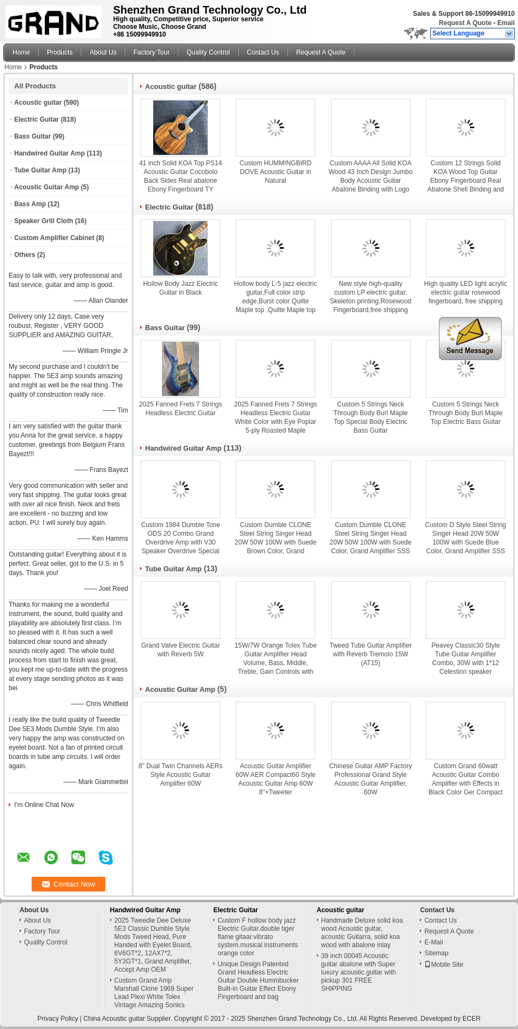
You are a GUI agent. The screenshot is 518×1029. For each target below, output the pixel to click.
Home (21, 52)
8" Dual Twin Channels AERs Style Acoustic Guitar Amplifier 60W (180, 774)
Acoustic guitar (38, 102)
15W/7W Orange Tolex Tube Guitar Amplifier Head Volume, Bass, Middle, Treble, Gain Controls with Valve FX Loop (275, 663)
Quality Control (208, 52)
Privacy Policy (58, 1018)
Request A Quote (465, 23)
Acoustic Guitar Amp (46, 187)
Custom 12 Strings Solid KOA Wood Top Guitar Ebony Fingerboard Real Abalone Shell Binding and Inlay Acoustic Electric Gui (465, 180)
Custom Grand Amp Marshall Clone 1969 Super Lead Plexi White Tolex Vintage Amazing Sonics (154, 993)
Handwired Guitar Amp (49, 153)
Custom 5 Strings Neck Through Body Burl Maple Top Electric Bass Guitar (466, 413)
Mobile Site (443, 964)
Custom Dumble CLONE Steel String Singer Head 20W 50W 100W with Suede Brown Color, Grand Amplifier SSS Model (275, 542)
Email (506, 23)
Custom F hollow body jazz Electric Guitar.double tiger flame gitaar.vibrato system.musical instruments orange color (258, 937)
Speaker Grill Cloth (43, 221)
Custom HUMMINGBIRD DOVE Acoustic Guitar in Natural (275, 171)
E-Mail (433, 942)
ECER (471, 1018)
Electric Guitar (36, 119)
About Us (102, 52)
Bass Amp (30, 204)
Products (60, 52)
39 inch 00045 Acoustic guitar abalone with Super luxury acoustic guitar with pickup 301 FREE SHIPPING (358, 972)
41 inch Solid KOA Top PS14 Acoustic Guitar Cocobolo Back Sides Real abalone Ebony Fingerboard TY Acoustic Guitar (180, 180)
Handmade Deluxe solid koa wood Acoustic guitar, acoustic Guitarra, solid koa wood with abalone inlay (362, 933)
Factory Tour (152, 52)
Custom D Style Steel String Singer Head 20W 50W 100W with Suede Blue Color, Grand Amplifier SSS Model (466, 542)
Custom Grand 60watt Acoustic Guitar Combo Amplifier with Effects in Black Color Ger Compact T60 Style (466, 783)
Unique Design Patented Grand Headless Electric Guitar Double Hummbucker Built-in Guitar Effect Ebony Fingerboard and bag (258, 980)
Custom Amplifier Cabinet (54, 238)
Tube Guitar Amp (40, 170)
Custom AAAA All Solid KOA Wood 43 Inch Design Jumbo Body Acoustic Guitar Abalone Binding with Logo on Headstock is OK (371, 180)
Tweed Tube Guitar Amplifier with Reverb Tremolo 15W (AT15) (370, 654)
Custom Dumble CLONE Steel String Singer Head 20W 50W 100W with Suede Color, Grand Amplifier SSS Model (371, 542)
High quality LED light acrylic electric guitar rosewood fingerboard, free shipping (465, 292)
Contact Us (263, 52)
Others (24, 255)
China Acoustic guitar (114, 1018)
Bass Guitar (32, 136)
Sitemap (436, 953)
